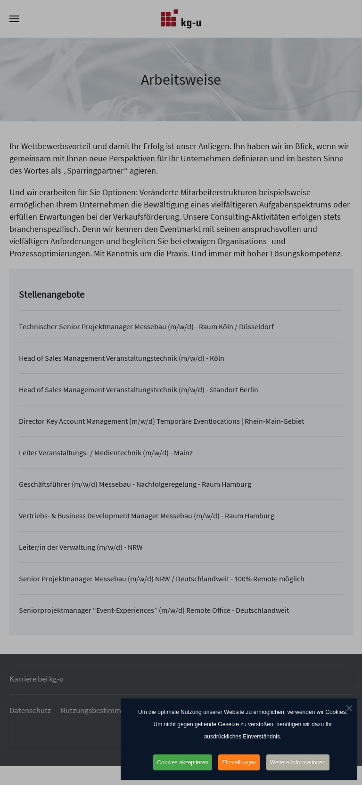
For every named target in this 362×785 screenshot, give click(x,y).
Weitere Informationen (298, 762)
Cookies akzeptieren (182, 762)
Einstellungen (239, 762)
